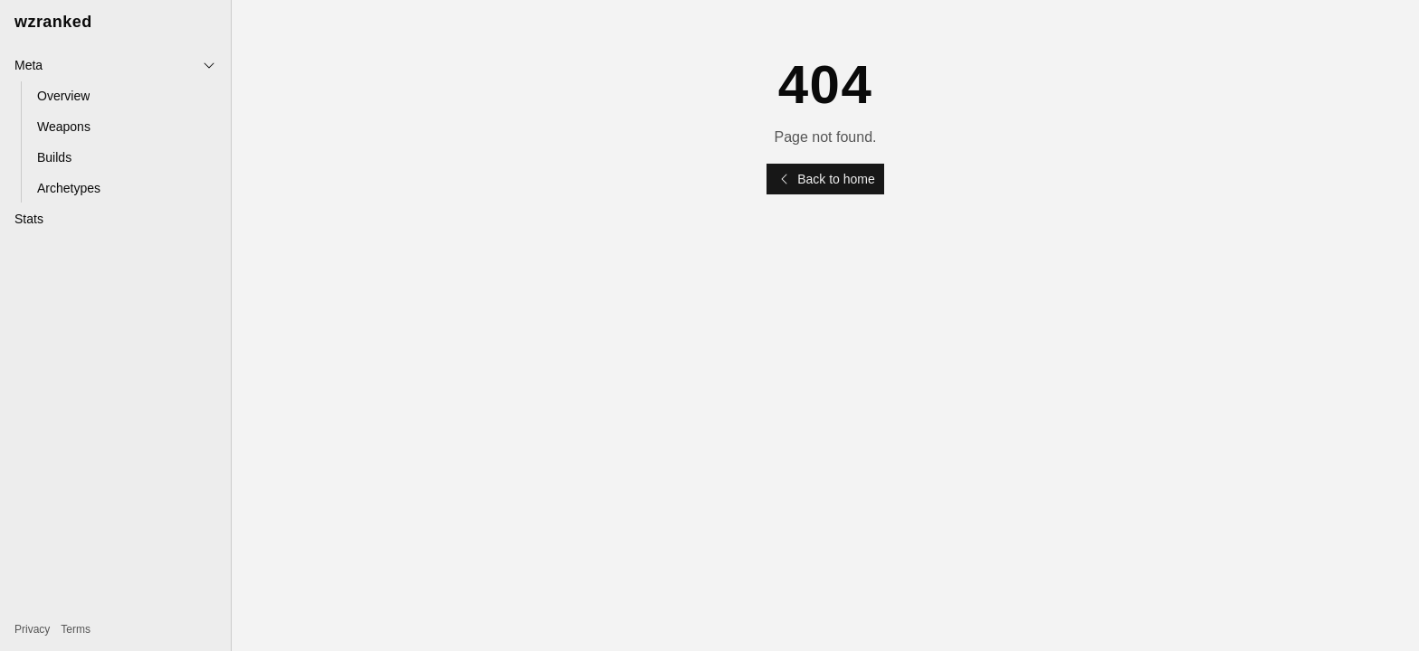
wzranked (53, 22)
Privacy (32, 629)
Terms (75, 629)
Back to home (826, 179)
